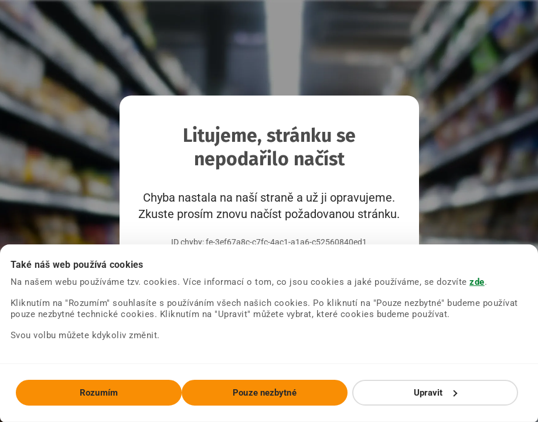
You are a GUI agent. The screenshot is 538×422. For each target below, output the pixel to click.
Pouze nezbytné (264, 392)
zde (477, 282)
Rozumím (99, 392)
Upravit (435, 392)
